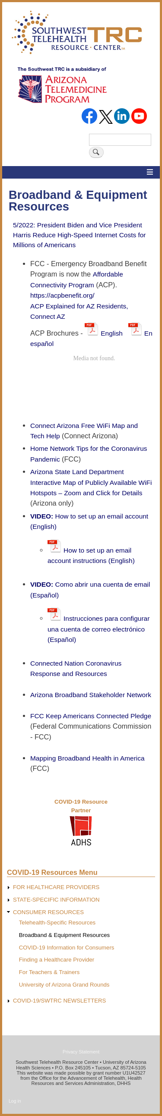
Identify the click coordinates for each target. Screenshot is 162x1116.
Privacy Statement (81, 1051)
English (114, 333)
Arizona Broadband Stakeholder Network (90, 694)
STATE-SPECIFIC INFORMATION (56, 899)
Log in (15, 1100)
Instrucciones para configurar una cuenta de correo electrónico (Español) (98, 629)
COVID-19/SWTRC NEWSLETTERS (59, 1000)
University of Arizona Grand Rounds (64, 984)
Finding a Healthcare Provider (56, 959)
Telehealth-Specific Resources (57, 922)
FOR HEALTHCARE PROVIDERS (56, 887)
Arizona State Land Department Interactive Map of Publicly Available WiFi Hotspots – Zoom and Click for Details (91, 482)
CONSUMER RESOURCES (48, 912)
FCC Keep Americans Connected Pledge (90, 716)
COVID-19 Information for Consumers (66, 947)
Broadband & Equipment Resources (64, 935)
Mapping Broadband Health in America (87, 758)
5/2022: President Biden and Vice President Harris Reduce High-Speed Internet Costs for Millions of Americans (79, 234)
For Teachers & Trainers (49, 972)
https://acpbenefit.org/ (62, 295)
